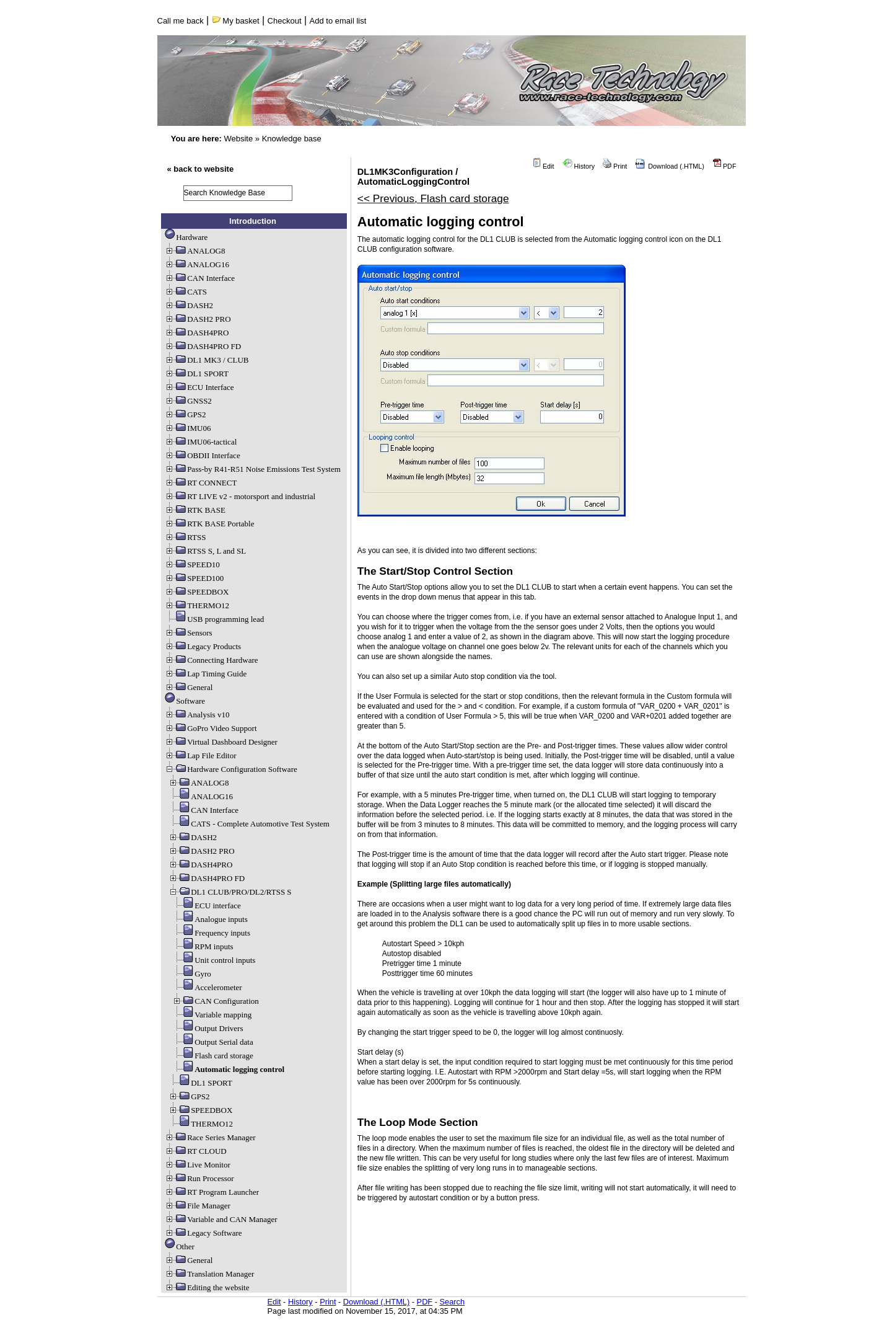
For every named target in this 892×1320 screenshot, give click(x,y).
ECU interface (206, 905)
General (188, 687)
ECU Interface (199, 387)
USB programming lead (214, 619)
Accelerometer (207, 987)
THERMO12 (197, 605)
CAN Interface (200, 278)
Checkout (285, 20)
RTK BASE (195, 510)
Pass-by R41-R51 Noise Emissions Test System (253, 469)
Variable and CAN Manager (221, 1219)
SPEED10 (192, 564)
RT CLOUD (196, 1151)
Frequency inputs (211, 932)
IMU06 (188, 428)
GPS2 (185, 414)
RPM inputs (203, 946)
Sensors (188, 632)
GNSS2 (188, 400)
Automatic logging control (228, 1069)
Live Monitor (197, 1164)
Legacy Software (203, 1233)
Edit (543, 166)
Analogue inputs (210, 919)
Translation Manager (209, 1273)
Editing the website (207, 1287)
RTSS (185, 537)
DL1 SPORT (197, 373)
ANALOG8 (195, 250)
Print (615, 166)
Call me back (180, 20)
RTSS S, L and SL (205, 551)
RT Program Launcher (212, 1192)
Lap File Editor (200, 755)
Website (238, 138)
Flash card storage (212, 1055)
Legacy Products (203, 646)
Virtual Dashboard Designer (221, 741)
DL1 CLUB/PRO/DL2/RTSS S (229, 892)
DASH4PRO (197, 332)
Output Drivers (207, 1028)
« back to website (200, 169)
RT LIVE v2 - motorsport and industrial (240, 496)
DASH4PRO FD (203, 346)
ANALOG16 (197, 264)
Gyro (191, 973)
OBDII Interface (202, 455)
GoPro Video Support (210, 728)
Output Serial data (212, 1042)
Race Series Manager (210, 1137)
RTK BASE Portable (209, 523)
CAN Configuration (215, 1001)
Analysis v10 (197, 714)
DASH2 (189, 305)
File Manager (197, 1205)
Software (185, 701)
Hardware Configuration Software (231, 769)
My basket (236, 20)
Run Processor (199, 1178)
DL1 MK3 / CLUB (206, 360)
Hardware (186, 237)
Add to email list (338, 20)
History (578, 166)
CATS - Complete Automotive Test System (249, 823)
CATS (186, 291)
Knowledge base (291, 138)
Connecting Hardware (211, 660)
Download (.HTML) (669, 166)
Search (452, 1301)
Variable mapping (211, 1014)
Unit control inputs (213, 960)
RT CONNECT (201, 482)
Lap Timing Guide (206, 673)
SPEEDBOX (197, 591)
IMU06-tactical (201, 441)
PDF (724, 166)
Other (180, 1246)
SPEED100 (194, 578)
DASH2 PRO (197, 319)
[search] (237, 193)
